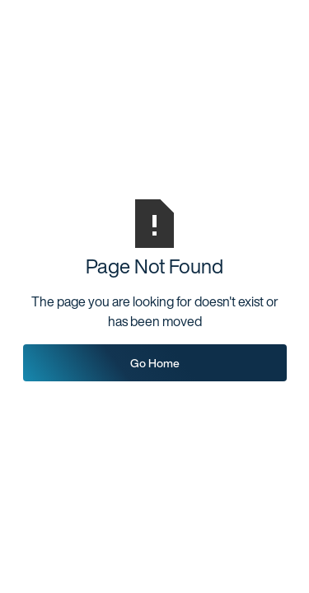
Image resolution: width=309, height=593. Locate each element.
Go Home (155, 362)
